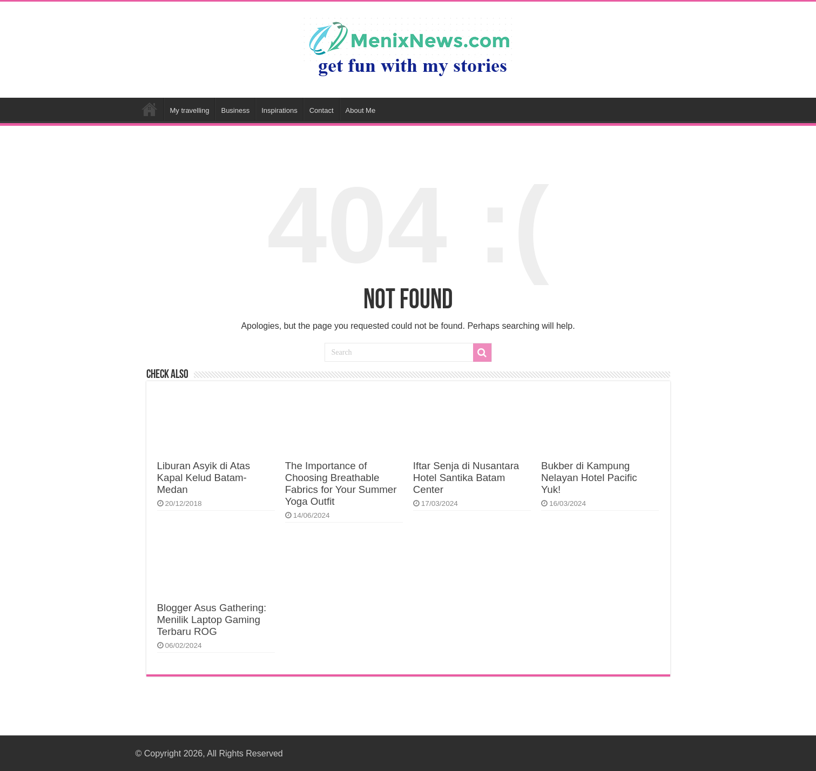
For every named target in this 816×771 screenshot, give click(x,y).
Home (150, 109)
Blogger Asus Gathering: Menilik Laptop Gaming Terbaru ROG (212, 619)
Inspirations (279, 110)
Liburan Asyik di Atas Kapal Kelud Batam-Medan (204, 477)
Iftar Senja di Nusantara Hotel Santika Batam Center (466, 477)
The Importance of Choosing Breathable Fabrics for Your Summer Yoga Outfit (341, 483)
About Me (361, 110)
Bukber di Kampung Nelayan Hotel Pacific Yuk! (589, 477)
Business (235, 110)
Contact (321, 110)
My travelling (190, 110)
